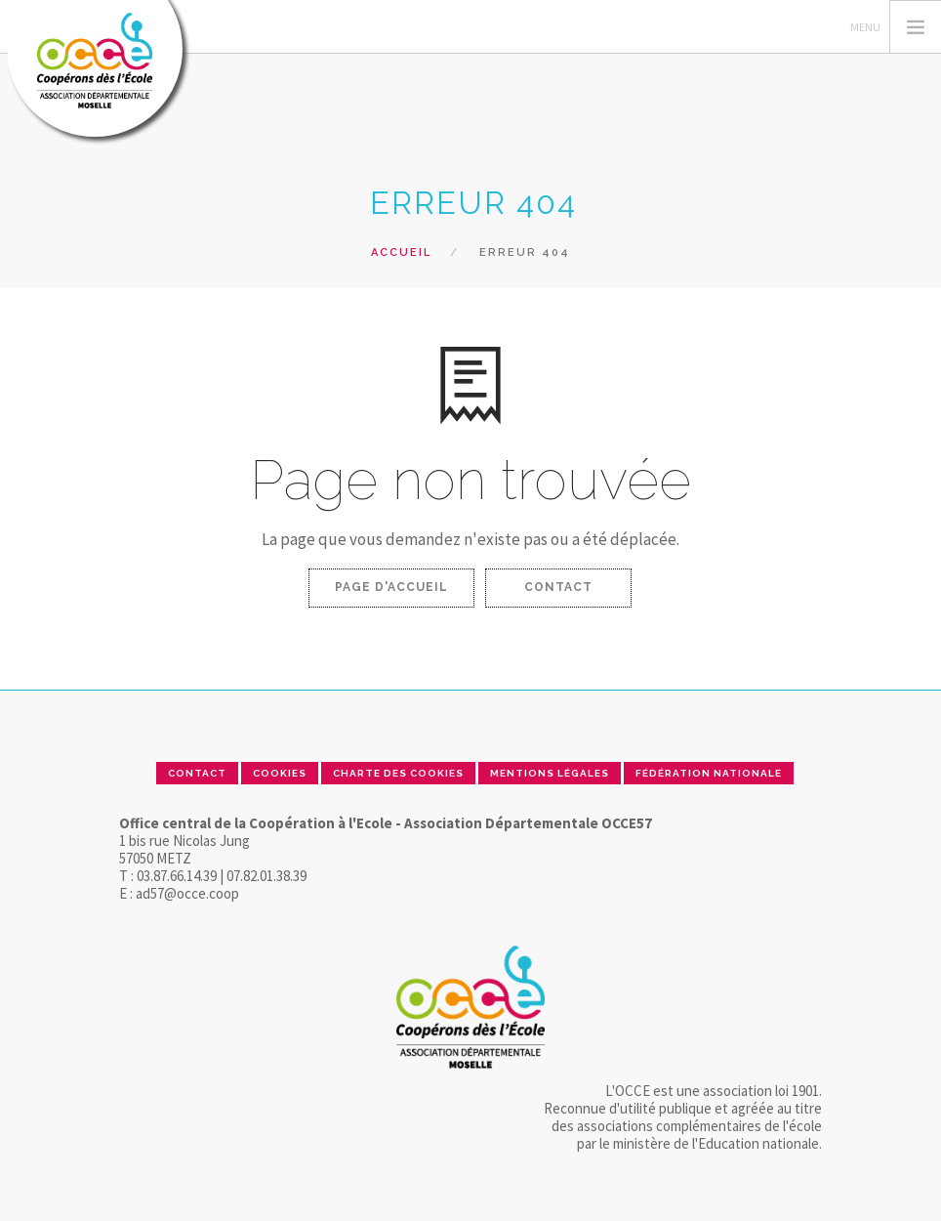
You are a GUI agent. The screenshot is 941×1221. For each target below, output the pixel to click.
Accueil (401, 252)
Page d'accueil (391, 587)
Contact (558, 587)
